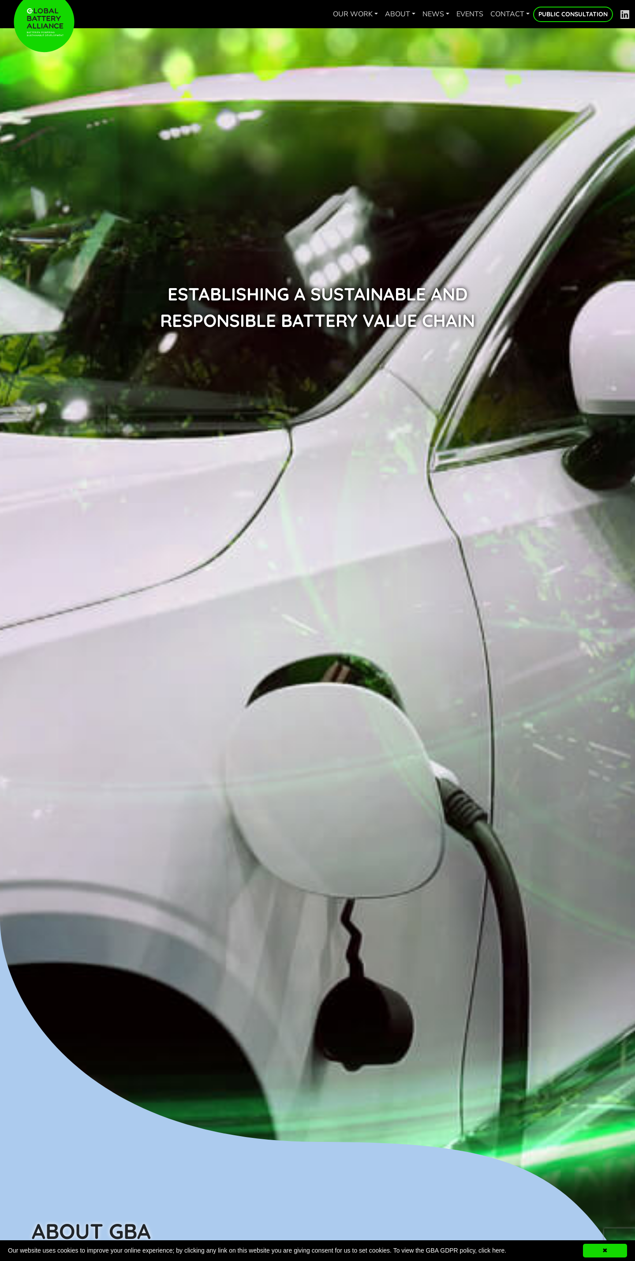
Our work (353, 14)
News (433, 14)
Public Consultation (573, 14)
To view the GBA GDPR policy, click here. (450, 1250)
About (397, 14)
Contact (507, 14)
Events (469, 14)
